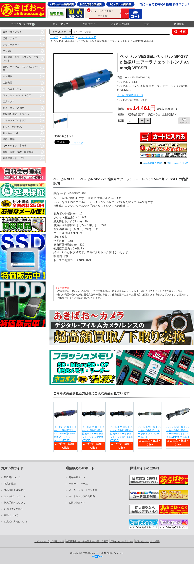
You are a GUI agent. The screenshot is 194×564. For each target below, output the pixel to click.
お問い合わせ (142, 541)
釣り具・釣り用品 (12, 126)
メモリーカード (11, 44)
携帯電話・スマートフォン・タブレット (20, 59)
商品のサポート (77, 477)
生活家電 (7, 82)
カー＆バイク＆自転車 (15, 145)
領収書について (12, 477)
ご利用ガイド (90, 24)
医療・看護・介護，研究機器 (18, 152)
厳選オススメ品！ (12, 32)
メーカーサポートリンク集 (83, 490)
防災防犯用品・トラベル (16, 114)
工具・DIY (8, 101)
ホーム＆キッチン (12, 89)
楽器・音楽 (9, 139)
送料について (11, 515)
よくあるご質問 (120, 24)
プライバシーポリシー (121, 541)
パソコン (7, 50)
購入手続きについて (14, 502)
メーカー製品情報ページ (130, 95)
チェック (76, 143)
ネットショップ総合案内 (82, 496)
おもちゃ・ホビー (12, 133)
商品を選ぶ (10, 483)
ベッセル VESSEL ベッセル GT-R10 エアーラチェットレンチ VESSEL (149, 432)
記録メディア (10, 38)
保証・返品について (177, 163)
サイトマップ (60, 24)
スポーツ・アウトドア (15, 120)
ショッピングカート (14, 496)
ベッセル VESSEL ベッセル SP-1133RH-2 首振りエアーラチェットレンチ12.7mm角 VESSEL (121, 434)
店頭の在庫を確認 (152, 163)
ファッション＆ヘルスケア (17, 95)
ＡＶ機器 (7, 76)
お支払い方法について (16, 521)
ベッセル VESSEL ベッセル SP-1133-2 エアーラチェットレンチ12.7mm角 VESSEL (177, 432)
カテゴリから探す (23, 24)
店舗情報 (179, 24)
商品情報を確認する (14, 490)
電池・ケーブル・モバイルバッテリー (20, 68)
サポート (149, 24)
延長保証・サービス (13, 158)
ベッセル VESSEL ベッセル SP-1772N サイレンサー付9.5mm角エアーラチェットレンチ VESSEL (65, 434)
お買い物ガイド (77, 502)
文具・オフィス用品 (13, 107)
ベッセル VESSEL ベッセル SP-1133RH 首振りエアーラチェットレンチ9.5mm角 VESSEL (93, 434)
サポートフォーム (78, 483)
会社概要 (155, 541)
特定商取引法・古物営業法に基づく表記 (87, 541)
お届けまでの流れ (13, 509)
